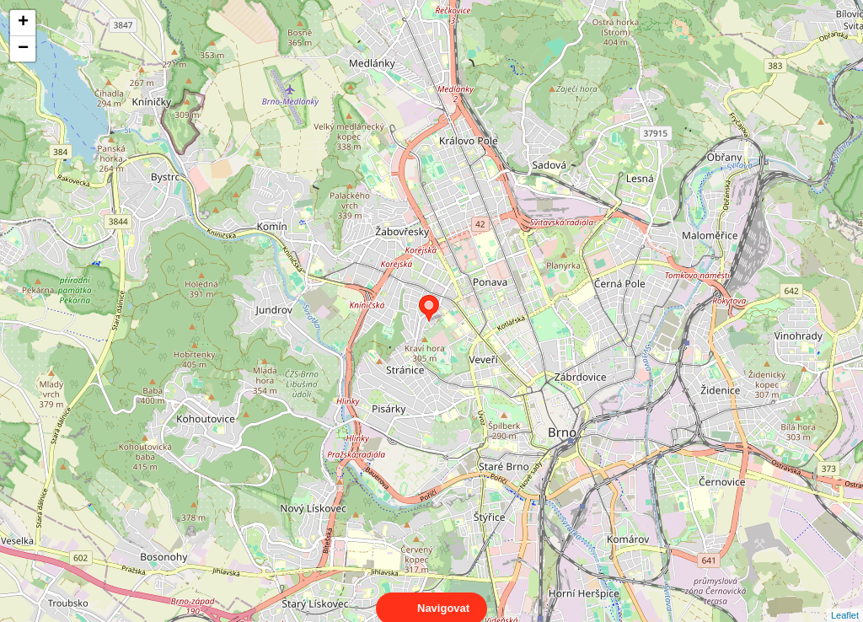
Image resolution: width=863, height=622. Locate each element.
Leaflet (845, 600)
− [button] (23, 49)
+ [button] (23, 22)
